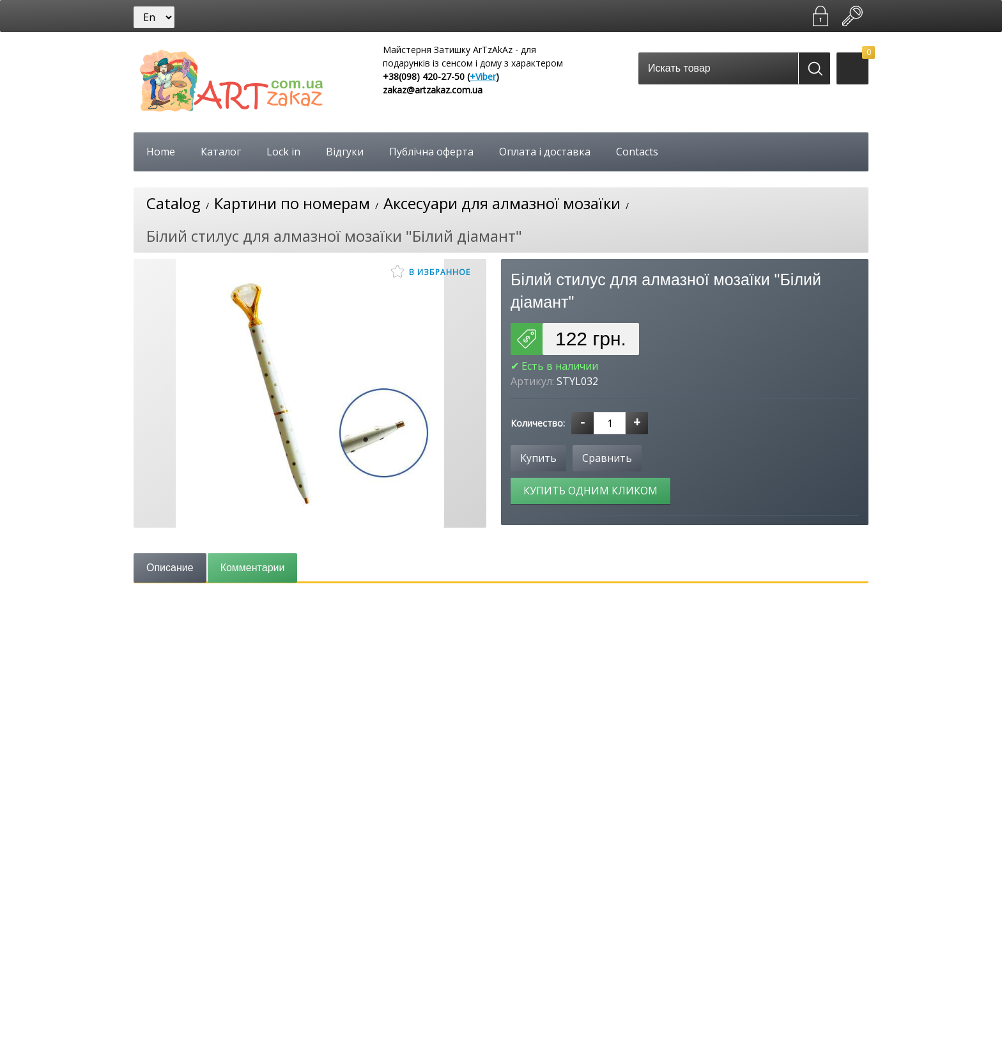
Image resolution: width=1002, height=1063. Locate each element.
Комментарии (252, 567)
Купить (538, 458)
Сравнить (607, 458)
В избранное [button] (430, 271)
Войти (852, 16)
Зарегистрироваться (820, 16)
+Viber (483, 76)
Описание (170, 567)
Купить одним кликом (590, 491)
